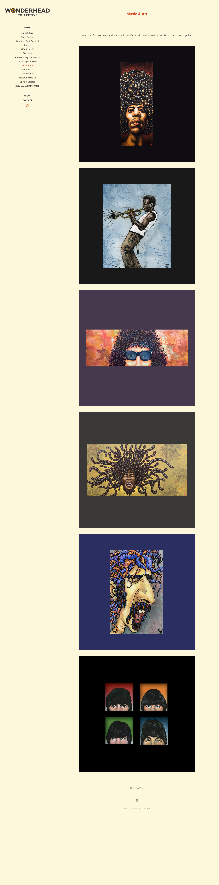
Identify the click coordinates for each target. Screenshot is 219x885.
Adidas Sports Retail (27, 61)
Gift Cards (27, 53)
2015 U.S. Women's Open (27, 85)
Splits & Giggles (27, 81)
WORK (27, 27)
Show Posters (27, 37)
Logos (27, 45)
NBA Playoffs (27, 49)
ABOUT (27, 95)
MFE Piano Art (27, 73)
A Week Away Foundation (27, 57)
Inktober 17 (27, 69)
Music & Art (27, 65)
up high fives (27, 32)
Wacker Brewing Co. (27, 77)
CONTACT (27, 100)
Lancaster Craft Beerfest (27, 41)
